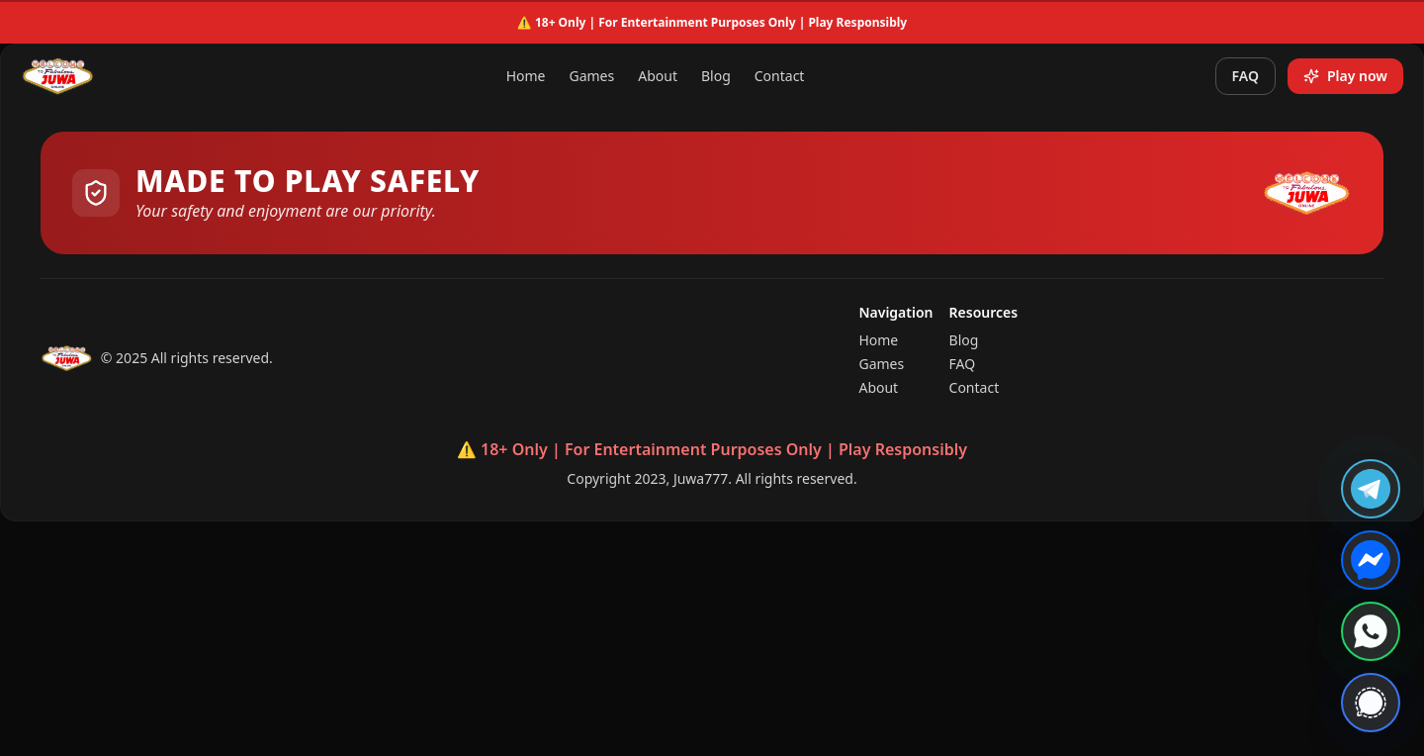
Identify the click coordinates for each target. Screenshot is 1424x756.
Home (526, 75)
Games (591, 75)
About (657, 75)
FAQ (1245, 75)
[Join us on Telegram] (1370, 489)
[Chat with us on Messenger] (1370, 560)
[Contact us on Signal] (1370, 702)
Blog (716, 75)
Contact (780, 75)
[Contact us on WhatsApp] (1370, 631)
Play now (1345, 75)
